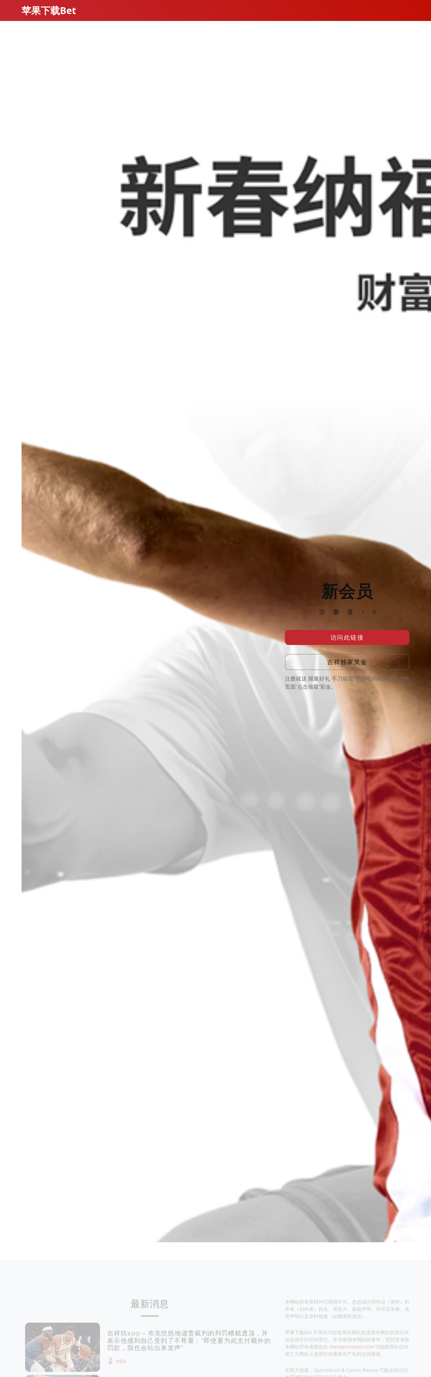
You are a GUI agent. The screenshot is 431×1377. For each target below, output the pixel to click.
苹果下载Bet (49, 10)
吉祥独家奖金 (347, 662)
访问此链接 (347, 637)
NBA (121, 1370)
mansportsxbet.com (351, 1355)
